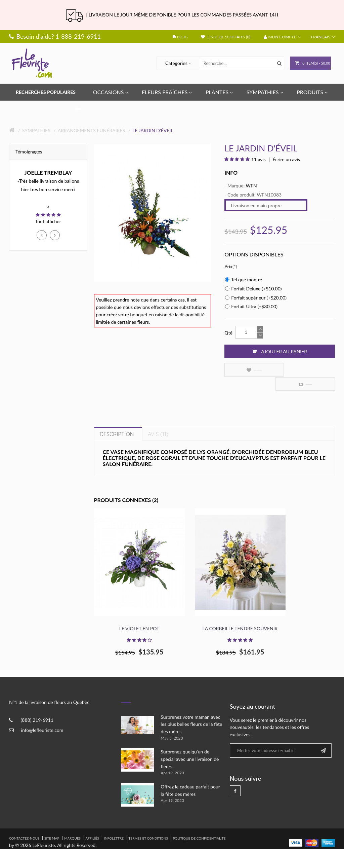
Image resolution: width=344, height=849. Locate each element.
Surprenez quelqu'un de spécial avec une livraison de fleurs (190, 745)
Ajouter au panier (279, 351)
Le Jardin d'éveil (152, 130)
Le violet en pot (139, 614)
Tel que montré (243, 279)
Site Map (51, 824)
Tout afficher (48, 221)
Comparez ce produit (307, 370)
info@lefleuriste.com (42, 716)
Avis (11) (158, 420)
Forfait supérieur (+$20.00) (256, 297)
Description (117, 420)
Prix (228, 266)
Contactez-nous (24, 824)
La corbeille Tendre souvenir (240, 614)
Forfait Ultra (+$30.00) (251, 306)
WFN (251, 185)
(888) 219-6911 (37, 706)
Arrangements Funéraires (91, 130)
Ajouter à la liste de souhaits (250, 370)
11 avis (258, 159)
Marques (72, 824)
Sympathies (36, 130)
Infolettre (114, 824)
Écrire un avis (285, 159)
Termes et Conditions (148, 824)
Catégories (172, 63)
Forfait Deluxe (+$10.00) (253, 288)
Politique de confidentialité (199, 824)
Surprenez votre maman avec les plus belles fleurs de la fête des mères (191, 710)
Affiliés (92, 824)
